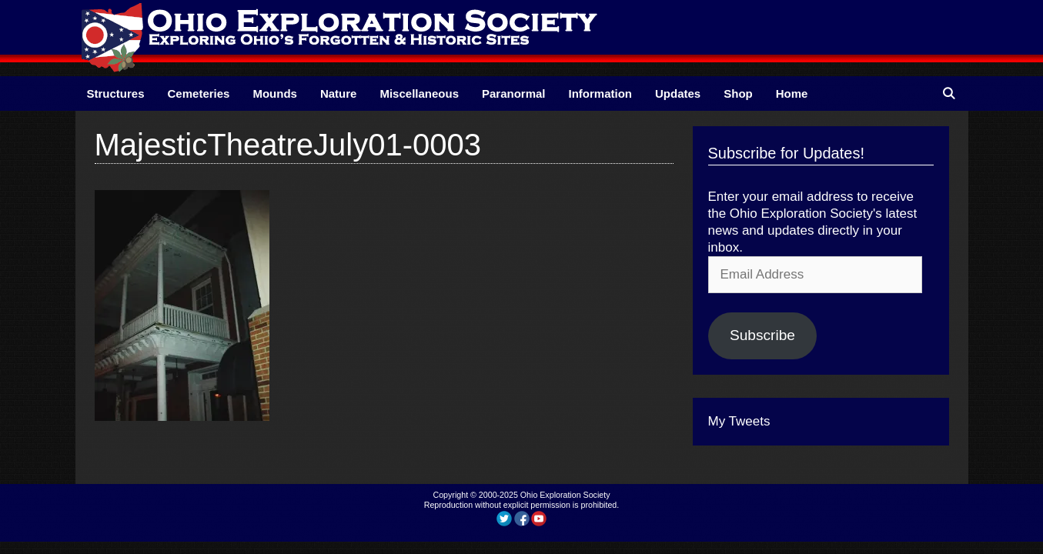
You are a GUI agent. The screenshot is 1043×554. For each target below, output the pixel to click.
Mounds (274, 93)
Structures (116, 93)
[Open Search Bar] (949, 93)
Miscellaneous (419, 93)
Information (601, 93)
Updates (677, 93)
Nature (338, 93)
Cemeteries (199, 93)
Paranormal (514, 93)
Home (792, 93)
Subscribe (762, 335)
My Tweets (739, 421)
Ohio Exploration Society (565, 494)
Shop (738, 93)
